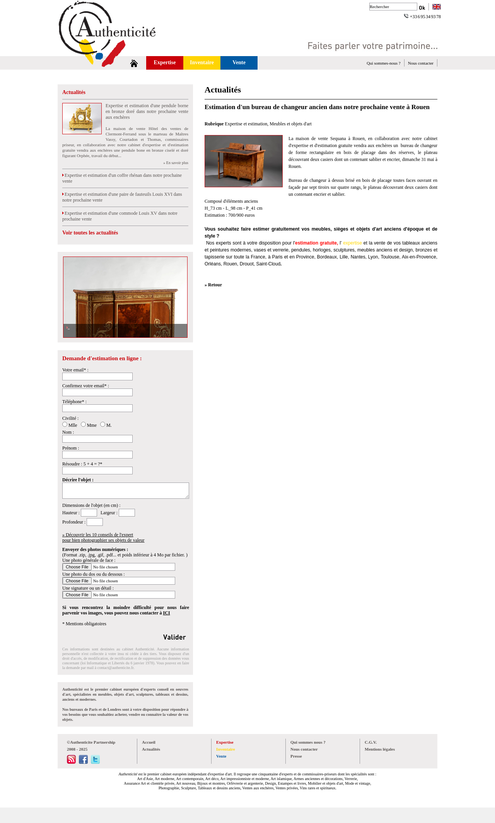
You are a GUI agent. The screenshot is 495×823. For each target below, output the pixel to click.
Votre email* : (75, 370)
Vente (239, 62)
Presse (296, 756)
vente (379, 243)
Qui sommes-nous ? (383, 63)
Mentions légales (380, 749)
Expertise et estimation (246, 124)
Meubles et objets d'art (290, 124)
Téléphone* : (74, 401)
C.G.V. (371, 742)
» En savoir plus (175, 163)
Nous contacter (421, 63)
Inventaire (202, 62)
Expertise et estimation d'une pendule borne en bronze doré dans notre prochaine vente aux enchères (147, 111)
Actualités (73, 92)
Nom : (68, 432)
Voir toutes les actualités (90, 233)
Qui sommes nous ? (308, 742)
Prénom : (70, 448)
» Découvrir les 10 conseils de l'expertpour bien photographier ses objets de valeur (103, 537)
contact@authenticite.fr (115, 668)
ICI (166, 613)
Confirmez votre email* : (85, 385)
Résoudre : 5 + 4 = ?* (82, 464)
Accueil (148, 742)
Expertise (165, 62)
